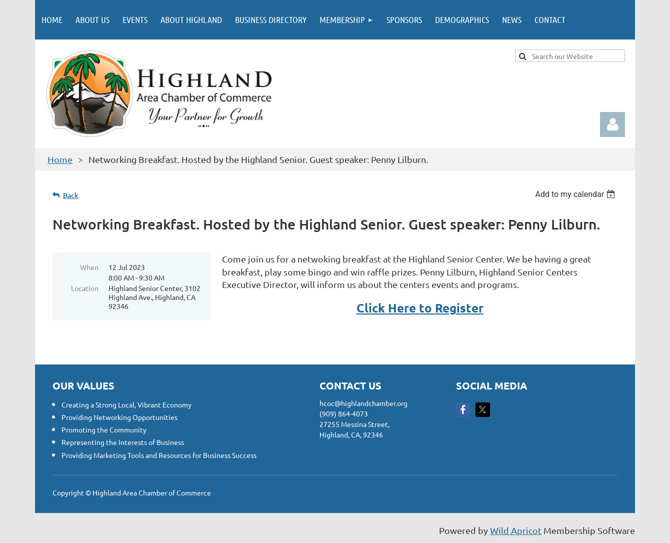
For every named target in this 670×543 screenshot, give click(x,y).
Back (70, 195)
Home (60, 159)
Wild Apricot (516, 530)
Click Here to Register (420, 308)
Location (84, 288)
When (89, 267)
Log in (612, 124)
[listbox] (576, 194)
